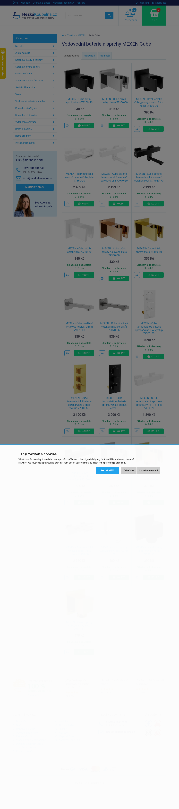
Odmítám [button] (129, 470)
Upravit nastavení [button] (148, 470)
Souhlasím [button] (107, 470)
